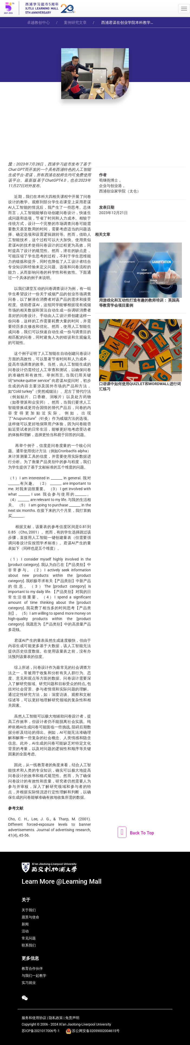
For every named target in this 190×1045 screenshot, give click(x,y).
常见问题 (29, 938)
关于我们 (29, 910)
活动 (25, 931)
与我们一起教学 (34, 976)
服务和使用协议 (34, 1018)
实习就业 (29, 983)
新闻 (25, 924)
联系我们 (29, 945)
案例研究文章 (75, 22)
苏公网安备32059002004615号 (96, 1031)
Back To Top (142, 833)
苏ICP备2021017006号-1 (41, 1031)
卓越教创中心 (38, 22)
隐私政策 (56, 1018)
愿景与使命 (30, 917)
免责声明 (72, 1018)
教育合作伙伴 (32, 969)
